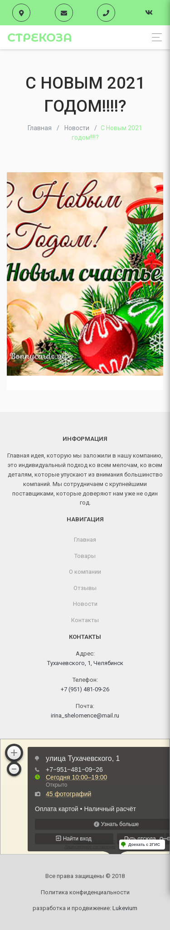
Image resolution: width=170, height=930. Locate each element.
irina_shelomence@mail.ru (85, 715)
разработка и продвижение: (85, 908)
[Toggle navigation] (154, 37)
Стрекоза (39, 37)
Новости (85, 603)
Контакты (85, 620)
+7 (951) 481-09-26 (85, 689)
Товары (85, 555)
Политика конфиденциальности (85, 892)
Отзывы (85, 588)
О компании (85, 571)
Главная (85, 539)
